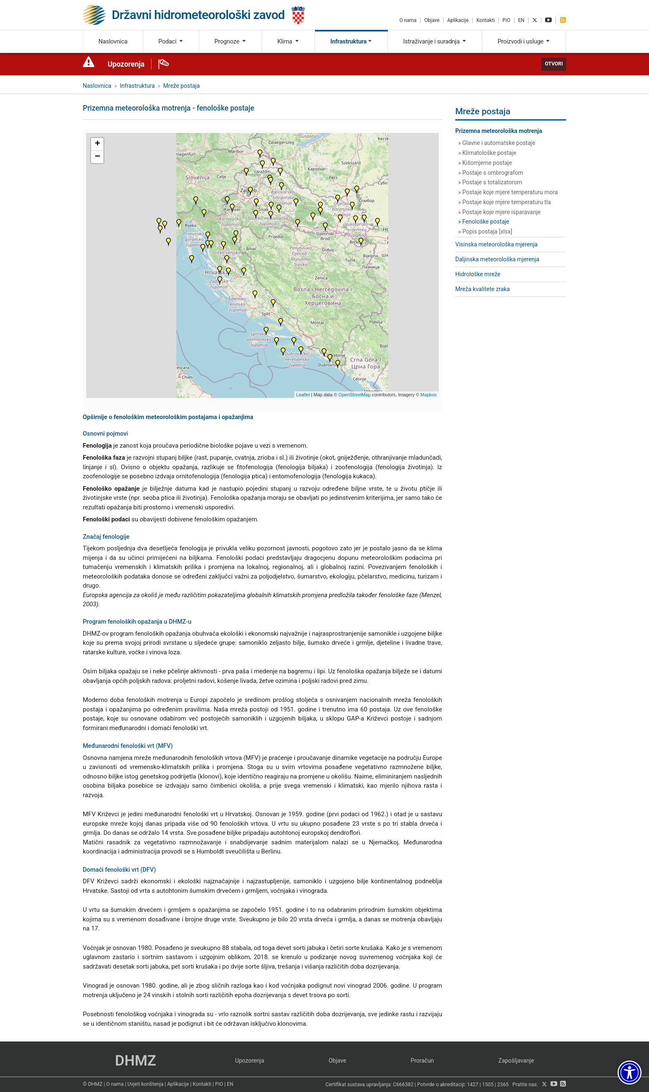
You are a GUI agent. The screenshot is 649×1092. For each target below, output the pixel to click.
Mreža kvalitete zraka (482, 289)
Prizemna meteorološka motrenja (498, 131)
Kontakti (485, 20)
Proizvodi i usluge (524, 41)
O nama (407, 20)
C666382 (403, 1084)
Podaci (170, 41)
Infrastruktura (351, 41)
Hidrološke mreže (477, 274)
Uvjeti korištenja (145, 1084)
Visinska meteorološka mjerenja (496, 244)
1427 (472, 1084)
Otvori (554, 64)
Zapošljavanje (516, 1060)
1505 (488, 1084)
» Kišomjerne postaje (485, 162)
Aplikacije (458, 20)
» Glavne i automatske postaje (496, 143)
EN (521, 20)
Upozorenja (126, 64)
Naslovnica (113, 41)
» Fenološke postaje (483, 221)
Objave (431, 20)
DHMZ (135, 1060)
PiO (506, 20)
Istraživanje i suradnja (435, 41)
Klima (288, 41)
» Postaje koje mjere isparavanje (499, 212)
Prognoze (230, 41)
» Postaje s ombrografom (490, 172)
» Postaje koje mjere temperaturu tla (504, 202)
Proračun (422, 1060)
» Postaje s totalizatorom (490, 182)
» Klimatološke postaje (487, 152)
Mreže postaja (181, 85)
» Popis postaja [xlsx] (485, 231)
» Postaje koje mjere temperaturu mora (508, 192)
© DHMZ (92, 1084)
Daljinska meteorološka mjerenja (497, 259)
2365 (503, 1084)
